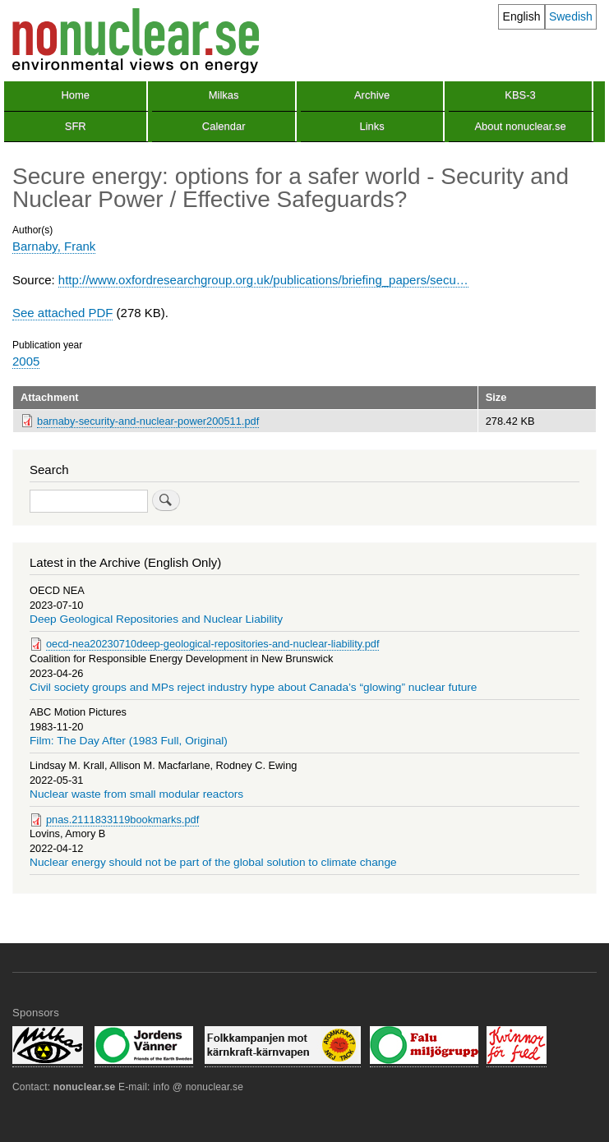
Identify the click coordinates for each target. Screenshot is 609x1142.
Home (75, 95)
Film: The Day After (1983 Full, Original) (129, 740)
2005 (25, 361)
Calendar (224, 126)
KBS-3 (520, 95)
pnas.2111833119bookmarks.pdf (122, 819)
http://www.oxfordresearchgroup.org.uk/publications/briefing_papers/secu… (263, 280)
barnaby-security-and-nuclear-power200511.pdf (148, 421)
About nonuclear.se (519, 126)
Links (371, 126)
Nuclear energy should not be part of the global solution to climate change (213, 862)
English (522, 16)
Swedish (571, 16)
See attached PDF (62, 313)
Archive (372, 95)
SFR (75, 126)
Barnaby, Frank (53, 246)
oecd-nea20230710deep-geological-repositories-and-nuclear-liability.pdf (212, 644)
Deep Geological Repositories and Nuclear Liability (156, 619)
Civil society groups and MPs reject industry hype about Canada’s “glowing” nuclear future (254, 687)
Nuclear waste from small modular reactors (136, 794)
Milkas (224, 95)
